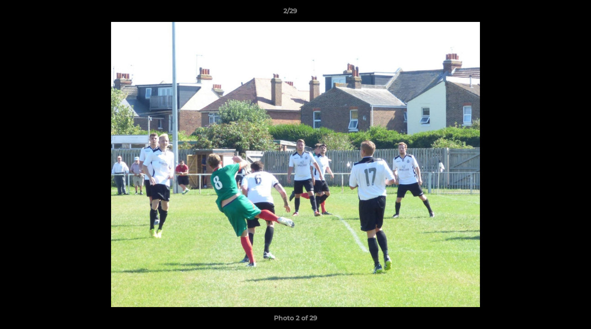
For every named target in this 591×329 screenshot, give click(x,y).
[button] (552, 13)
